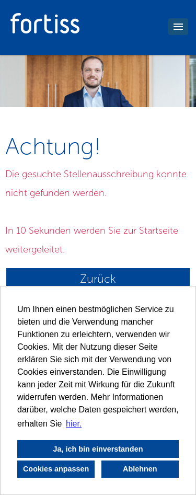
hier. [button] (74, 423)
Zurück (98, 279)
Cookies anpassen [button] (56, 469)
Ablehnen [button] (140, 469)
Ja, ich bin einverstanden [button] (98, 449)
